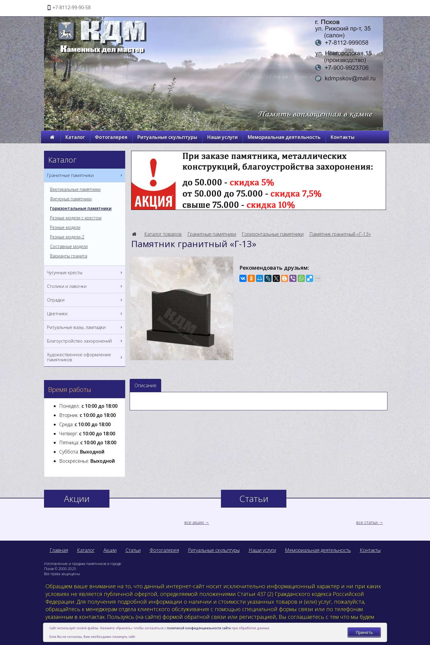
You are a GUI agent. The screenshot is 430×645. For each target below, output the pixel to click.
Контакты (342, 137)
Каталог (75, 137)
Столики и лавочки (85, 286)
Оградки (85, 300)
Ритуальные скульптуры (167, 137)
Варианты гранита (68, 256)
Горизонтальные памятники (273, 234)
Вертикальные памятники (75, 189)
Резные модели (65, 227)
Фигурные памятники (71, 199)
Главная (59, 550)
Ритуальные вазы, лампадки (85, 327)
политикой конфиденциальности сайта (199, 628)
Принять (364, 632)
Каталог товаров (163, 234)
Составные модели (69, 246)
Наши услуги (222, 137)
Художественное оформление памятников (85, 357)
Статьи (133, 550)
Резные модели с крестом (75, 218)
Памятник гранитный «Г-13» (340, 234)
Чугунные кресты (85, 272)
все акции (194, 522)
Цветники (85, 313)
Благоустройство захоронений (85, 341)
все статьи (367, 522)
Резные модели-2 (67, 237)
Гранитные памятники (211, 234)
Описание (145, 385)
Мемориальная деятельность (284, 137)
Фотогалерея (111, 137)
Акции (110, 550)
